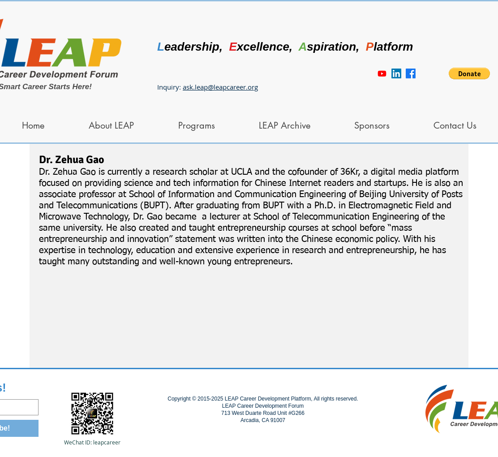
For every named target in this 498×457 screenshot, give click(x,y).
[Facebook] (411, 73)
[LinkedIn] (396, 73)
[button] (469, 73)
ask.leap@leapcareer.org (220, 86)
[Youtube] (382, 73)
